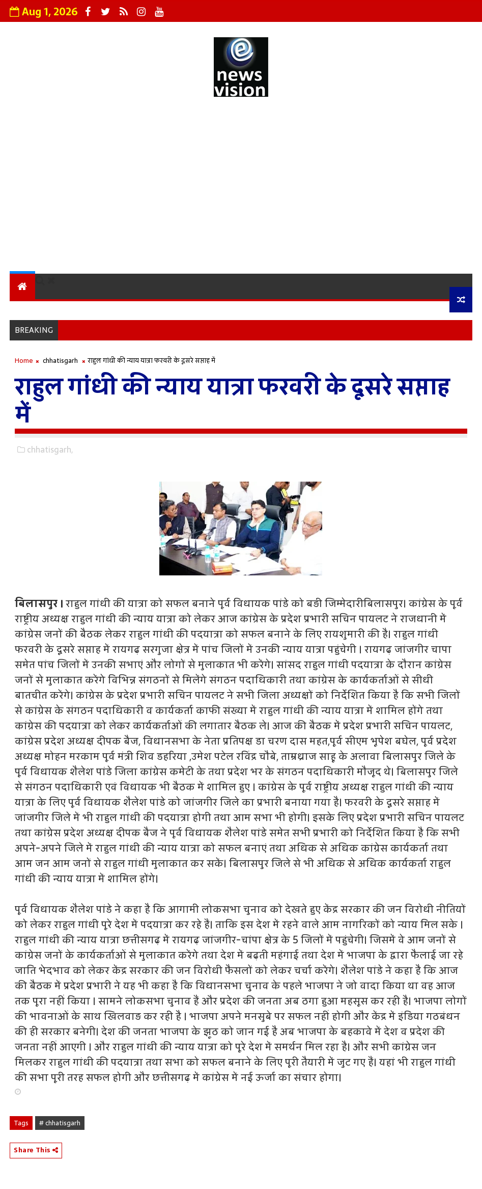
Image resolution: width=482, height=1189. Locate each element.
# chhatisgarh (59, 1123)
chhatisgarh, (50, 449)
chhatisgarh (60, 360)
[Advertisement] (241, 187)
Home (24, 360)
